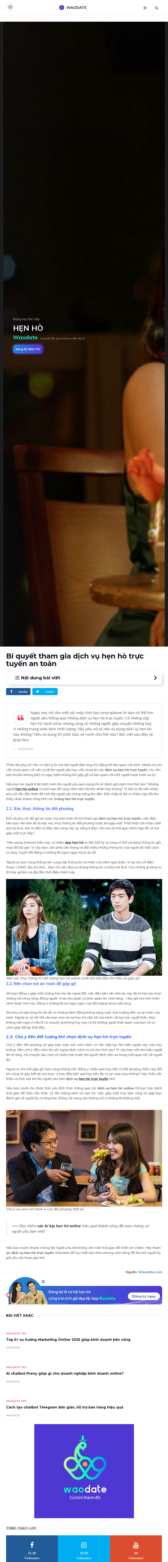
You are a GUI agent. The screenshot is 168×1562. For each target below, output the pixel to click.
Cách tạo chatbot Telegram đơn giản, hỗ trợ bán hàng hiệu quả (64, 1407)
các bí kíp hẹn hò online (59, 1225)
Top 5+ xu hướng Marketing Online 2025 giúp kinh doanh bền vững (68, 1340)
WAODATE (13, 1347)
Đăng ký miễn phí (28, 349)
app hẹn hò (74, 842)
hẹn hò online (26, 789)
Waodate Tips (16, 1333)
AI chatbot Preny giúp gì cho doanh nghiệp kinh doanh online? (65, 1373)
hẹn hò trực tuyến (93, 1079)
